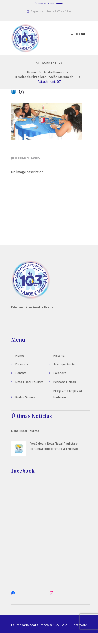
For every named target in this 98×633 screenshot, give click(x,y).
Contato (21, 373)
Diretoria (21, 364)
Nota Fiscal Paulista (29, 382)
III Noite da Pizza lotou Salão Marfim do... (45, 77)
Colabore (59, 373)
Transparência (64, 364)
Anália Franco (53, 72)
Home (31, 72)
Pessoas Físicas (64, 382)
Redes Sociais (25, 397)
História (59, 355)
